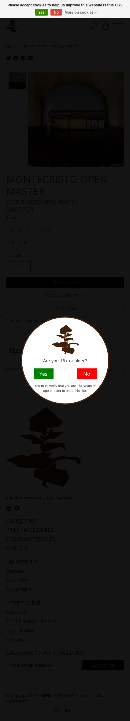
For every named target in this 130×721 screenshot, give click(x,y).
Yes (41, 12)
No (56, 12)
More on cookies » (81, 12)
